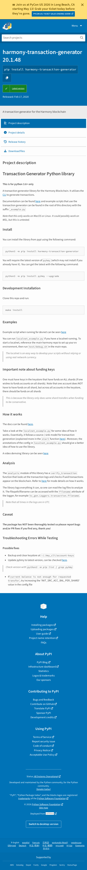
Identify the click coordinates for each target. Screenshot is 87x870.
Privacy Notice (42, 750)
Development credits (42, 717)
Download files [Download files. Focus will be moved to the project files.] (14, 151)
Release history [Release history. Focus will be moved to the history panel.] (15, 142)
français (36, 842)
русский (60, 845)
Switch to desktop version (43, 824)
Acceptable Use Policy (42, 755)
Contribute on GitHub (42, 704)
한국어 (46, 848)
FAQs (43, 642)
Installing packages (42, 625)
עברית (69, 845)
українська (76, 842)
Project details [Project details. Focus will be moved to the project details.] (14, 133)
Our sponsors (43, 680)
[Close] (82, 5)
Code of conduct (42, 746)
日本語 (46, 842)
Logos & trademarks (43, 675)
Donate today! (43, 789)
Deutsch (22, 845)
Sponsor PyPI (43, 713)
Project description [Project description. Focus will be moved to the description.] (17, 123)
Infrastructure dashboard (42, 667)
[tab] (43, 123)
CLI (4, 195)
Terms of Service (42, 737)
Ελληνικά (12, 845)
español (25, 842)
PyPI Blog (42, 662)
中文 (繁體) (47, 845)
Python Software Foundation (51, 798)
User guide (42, 634)
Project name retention (42, 638)
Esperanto (80, 845)
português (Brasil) (60, 842)
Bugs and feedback (43, 700)
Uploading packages (42, 629)
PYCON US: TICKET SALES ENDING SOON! (52, 13)
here (38, 201)
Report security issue (43, 741)
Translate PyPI (42, 708)
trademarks (24, 798)
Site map (43, 807)
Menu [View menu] (77, 26)
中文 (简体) (34, 845)
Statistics (43, 671)
